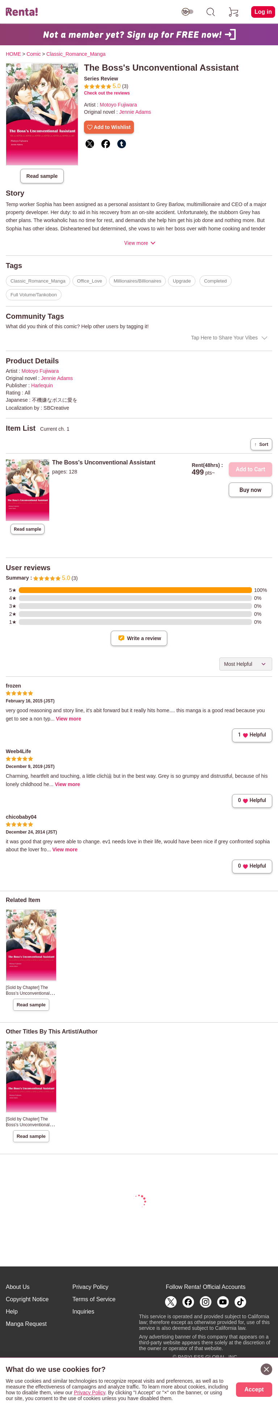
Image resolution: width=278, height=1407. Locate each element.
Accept (254, 1389)
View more (136, 243)
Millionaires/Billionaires (137, 281)
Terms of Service (93, 1299)
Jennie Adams (135, 112)
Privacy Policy (90, 1287)
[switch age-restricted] (187, 12)
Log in (263, 12)
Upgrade (182, 281)
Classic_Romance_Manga (38, 281)
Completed (215, 281)
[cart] (234, 12)
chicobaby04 (21, 817)
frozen (13, 686)
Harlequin (42, 385)
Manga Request (26, 1324)
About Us (18, 1287)
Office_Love (89, 281)
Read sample (42, 176)
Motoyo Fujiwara (118, 105)
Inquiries (83, 1311)
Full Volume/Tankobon (33, 294)
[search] (210, 12)
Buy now (251, 490)
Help (12, 1311)
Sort (261, 444)
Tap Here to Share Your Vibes (224, 338)
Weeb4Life (18, 751)
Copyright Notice (27, 1299)
